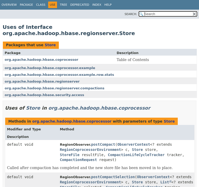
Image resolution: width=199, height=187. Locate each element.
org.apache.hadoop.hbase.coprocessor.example (50, 68)
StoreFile (70, 155)
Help (108, 4)
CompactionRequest (78, 160)
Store (50, 45)
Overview (9, 4)
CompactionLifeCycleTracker (136, 155)
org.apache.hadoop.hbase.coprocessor (41, 60)
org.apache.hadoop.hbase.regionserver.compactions (54, 88)
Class (40, 4)
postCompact (103, 144)
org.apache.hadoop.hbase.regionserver (42, 81)
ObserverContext (133, 144)
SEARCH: (131, 14)
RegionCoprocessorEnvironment (90, 150)
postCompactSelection (113, 177)
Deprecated (79, 4)
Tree (63, 4)
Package (26, 4)
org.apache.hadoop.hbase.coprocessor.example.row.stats (59, 75)
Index (96, 4)
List (164, 182)
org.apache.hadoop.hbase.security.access (44, 95)
